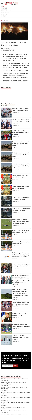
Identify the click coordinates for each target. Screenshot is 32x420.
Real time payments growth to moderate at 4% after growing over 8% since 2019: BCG (20, 254)
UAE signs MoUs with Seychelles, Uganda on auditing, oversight (21, 337)
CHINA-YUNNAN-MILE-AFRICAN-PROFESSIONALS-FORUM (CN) (20, 132)
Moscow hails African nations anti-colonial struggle (13, 407)
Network (3, 16)
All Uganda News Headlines (11, 376)
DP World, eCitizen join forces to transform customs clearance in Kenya (21, 121)
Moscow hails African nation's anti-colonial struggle (13, 410)
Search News (4, 14)
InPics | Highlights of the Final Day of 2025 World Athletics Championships (20, 304)
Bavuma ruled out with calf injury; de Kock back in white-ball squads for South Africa (20, 221)
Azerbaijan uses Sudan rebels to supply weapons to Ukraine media (20, 154)
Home (2, 6)
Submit (15, 365)
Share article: (6, 87)
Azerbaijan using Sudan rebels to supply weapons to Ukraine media (21, 165)
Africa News (4, 8)
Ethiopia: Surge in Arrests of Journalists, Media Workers (14, 378)
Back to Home (4, 20)
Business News (4, 12)
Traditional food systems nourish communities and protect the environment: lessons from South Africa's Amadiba (20, 293)
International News (6, 10)
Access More (4, 105)
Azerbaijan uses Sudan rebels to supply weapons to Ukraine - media (21, 143)
